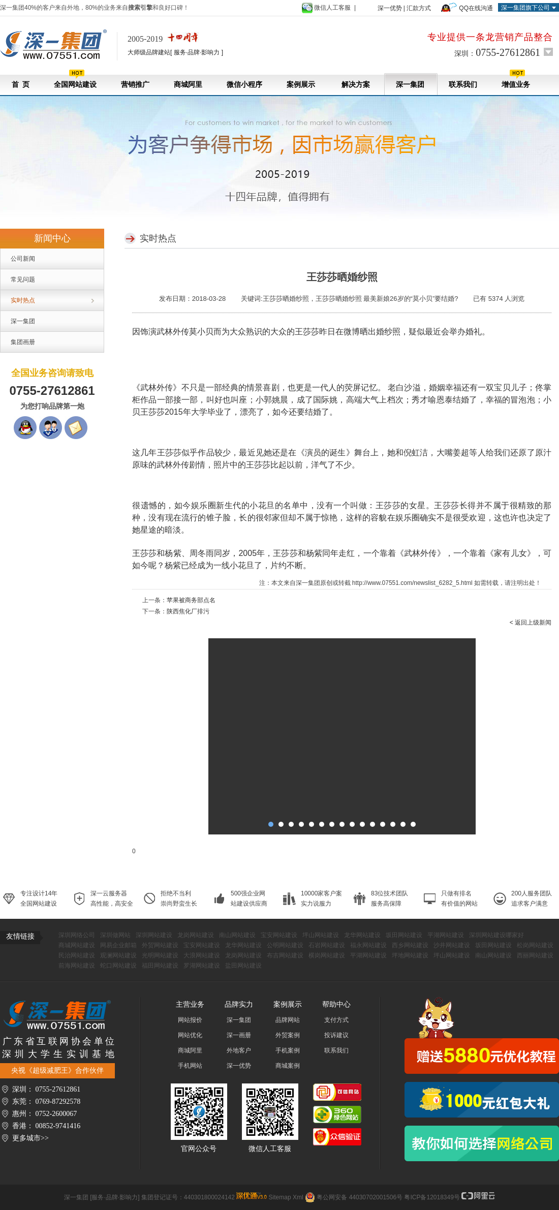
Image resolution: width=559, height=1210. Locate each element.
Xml (298, 1197)
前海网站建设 (76, 965)
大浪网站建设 (201, 955)
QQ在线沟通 (476, 8)
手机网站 (190, 1065)
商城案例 (287, 1065)
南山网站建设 (237, 935)
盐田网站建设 (243, 965)
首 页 (20, 84)
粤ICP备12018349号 (431, 1197)
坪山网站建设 (320, 935)
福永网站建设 (368, 945)
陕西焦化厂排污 (188, 611)
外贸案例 (287, 1035)
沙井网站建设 (451, 945)
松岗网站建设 (535, 945)
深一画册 (239, 1035)
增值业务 (516, 79)
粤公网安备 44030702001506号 (359, 1197)
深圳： (497, 52)
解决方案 (355, 84)
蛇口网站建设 (118, 965)
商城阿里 (188, 84)
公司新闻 (23, 258)
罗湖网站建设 (201, 965)
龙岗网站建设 (195, 935)
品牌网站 (287, 1019)
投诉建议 (336, 1035)
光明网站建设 (160, 955)
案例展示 (301, 84)
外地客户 (239, 1050)
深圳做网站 (115, 935)
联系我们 (463, 84)
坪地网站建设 (410, 955)
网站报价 (190, 1019)
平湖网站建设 (445, 935)
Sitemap (280, 1197)
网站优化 (190, 1035)
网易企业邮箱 (118, 945)
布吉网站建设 (285, 955)
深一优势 (390, 8)
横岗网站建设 (326, 955)
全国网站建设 (75, 79)
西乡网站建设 (410, 945)
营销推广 (135, 84)
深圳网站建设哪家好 (496, 935)
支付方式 (336, 1019)
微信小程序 (244, 84)
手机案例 (287, 1050)
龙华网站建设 (362, 935)
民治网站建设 (76, 955)
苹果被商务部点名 (191, 600)
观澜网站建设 (118, 955)
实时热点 (23, 300)
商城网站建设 (76, 945)
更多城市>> (30, 1138)
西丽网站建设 (535, 955)
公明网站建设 (285, 945)
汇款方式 (419, 8)
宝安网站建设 (279, 935)
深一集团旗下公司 (525, 7)
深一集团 (410, 84)
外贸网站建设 (160, 945)
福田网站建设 (160, 965)
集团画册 (23, 342)
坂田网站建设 (404, 935)
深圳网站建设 (154, 935)
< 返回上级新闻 (530, 622)
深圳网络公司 (76, 935)
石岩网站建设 (326, 945)
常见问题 (23, 279)
